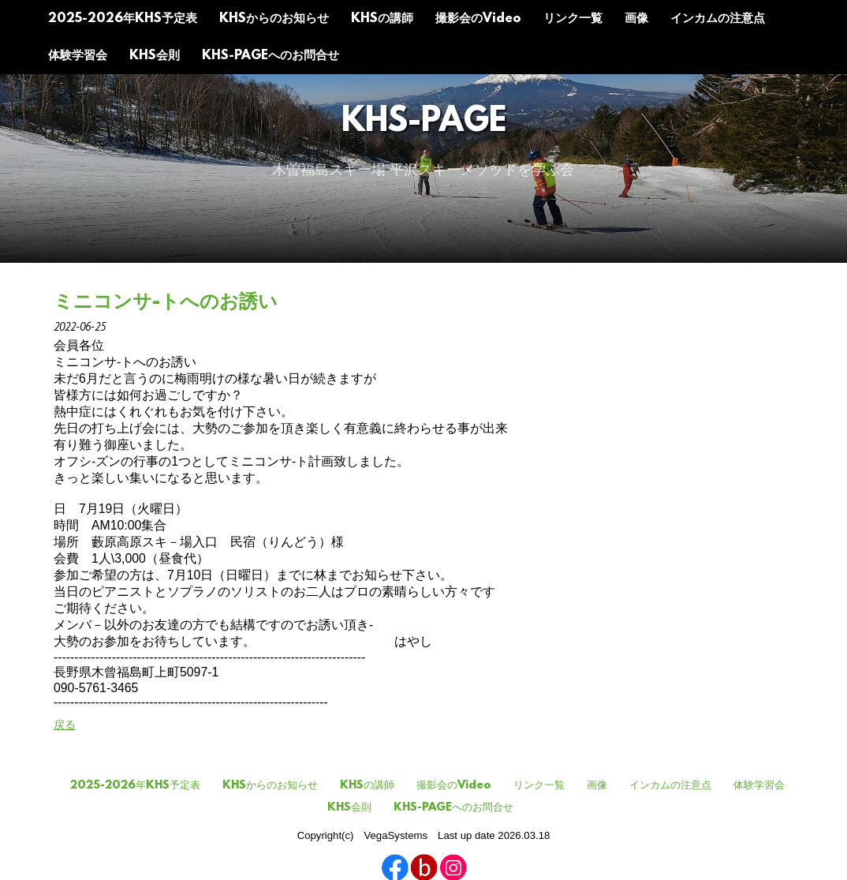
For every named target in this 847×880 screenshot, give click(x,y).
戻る (65, 724)
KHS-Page (423, 122)
